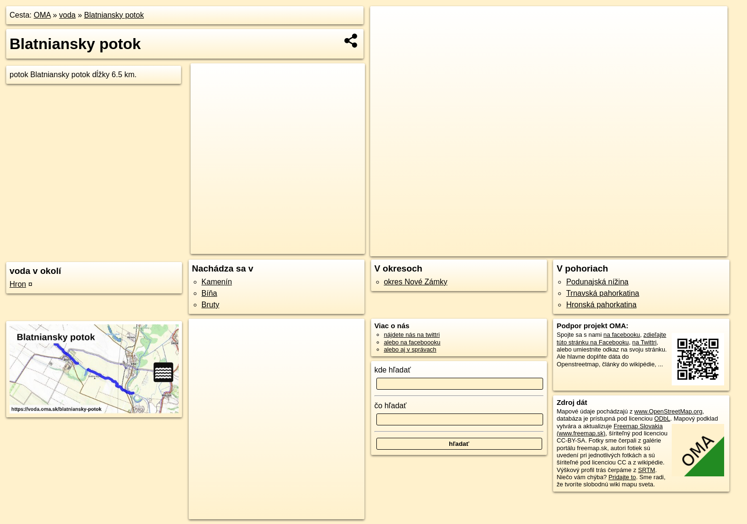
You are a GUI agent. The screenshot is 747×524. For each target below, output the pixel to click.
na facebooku (622, 334)
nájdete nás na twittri (412, 334)
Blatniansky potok (114, 15)
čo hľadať (390, 406)
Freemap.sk (599, 249)
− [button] (387, 37)
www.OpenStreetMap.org (668, 411)
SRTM (646, 470)
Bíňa (209, 293)
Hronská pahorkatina (601, 305)
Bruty (210, 305)
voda (67, 15)
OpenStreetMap (549, 249)
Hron (18, 284)
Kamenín (217, 282)
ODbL (662, 418)
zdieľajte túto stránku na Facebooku (611, 338)
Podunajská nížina (597, 282)
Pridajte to (622, 477)
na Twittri (644, 342)
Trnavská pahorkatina (602, 293)
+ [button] (387, 22)
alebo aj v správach (410, 349)
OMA (42, 15)
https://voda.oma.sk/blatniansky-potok (678, 249)
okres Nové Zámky (415, 282)
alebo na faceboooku (412, 342)
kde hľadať (392, 370)
